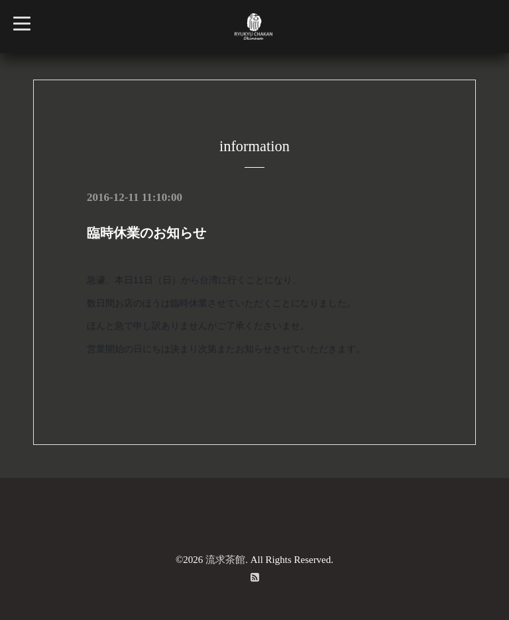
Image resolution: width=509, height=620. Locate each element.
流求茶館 (225, 559)
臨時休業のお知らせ (146, 232)
